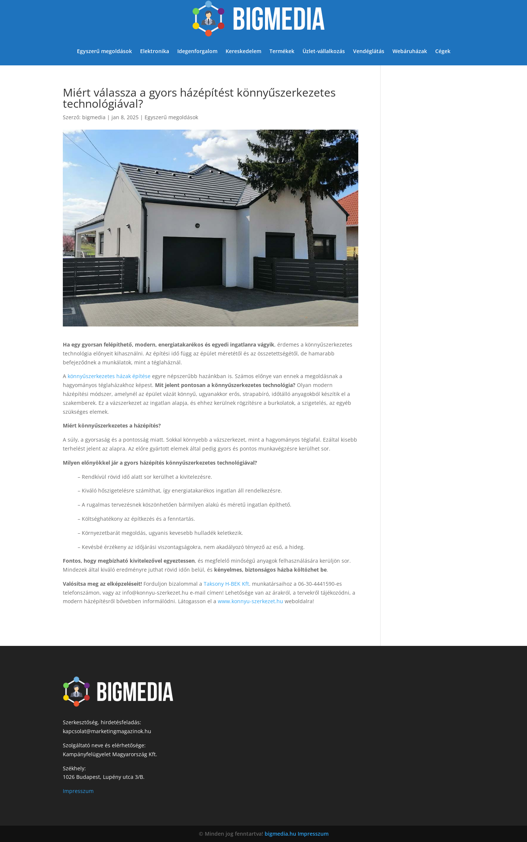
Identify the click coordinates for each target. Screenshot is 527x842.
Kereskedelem (243, 51)
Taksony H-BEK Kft (226, 583)
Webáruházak (409, 51)
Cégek (442, 51)
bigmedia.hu (280, 833)
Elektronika (154, 51)
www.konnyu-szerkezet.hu (250, 601)
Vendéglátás (368, 51)
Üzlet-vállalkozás (324, 51)
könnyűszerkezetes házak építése (109, 376)
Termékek (281, 51)
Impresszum (78, 790)
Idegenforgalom (197, 51)
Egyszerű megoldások (104, 51)
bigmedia (94, 117)
